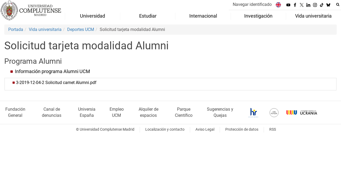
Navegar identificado (252, 4)
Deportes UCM (80, 29)
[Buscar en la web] (338, 4)
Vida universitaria (45, 29)
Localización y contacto (164, 129)
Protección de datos (241, 129)
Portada (15, 29)
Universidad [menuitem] (92, 16)
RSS (272, 129)
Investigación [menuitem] (258, 16)
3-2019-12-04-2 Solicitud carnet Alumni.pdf (56, 82)
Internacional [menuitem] (203, 16)
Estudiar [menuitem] (148, 16)
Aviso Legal (204, 129)
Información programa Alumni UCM (52, 71)
